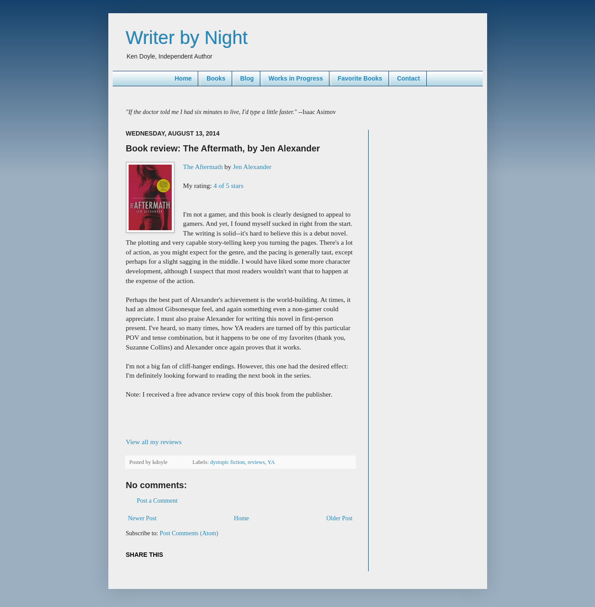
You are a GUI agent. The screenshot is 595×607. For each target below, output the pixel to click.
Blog (247, 78)
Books (216, 78)
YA (271, 462)
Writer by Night (187, 37)
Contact (408, 78)
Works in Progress (296, 78)
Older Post (339, 518)
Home (183, 78)
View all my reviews (154, 441)
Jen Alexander (252, 166)
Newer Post (142, 518)
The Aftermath (203, 166)
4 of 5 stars (229, 185)
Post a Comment (157, 500)
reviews (256, 462)
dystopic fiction (227, 462)
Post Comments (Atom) (189, 533)
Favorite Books (360, 78)
